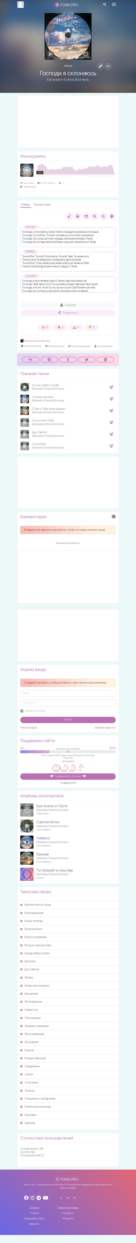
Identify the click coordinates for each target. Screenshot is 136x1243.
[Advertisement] (68, 122)
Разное (27, 1050)
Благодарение (32, 913)
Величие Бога (31, 929)
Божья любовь (31, 921)
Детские (27, 961)
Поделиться (68, 312)
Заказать (34, 1224)
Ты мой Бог (39, 444)
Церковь (27, 1123)
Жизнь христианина (34, 985)
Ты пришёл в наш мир (54, 870)
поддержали (68, 783)
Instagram (68, 1213)
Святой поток (47, 822)
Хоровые (28, 1115)
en (74, 1197)
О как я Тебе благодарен (48, 408)
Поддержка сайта (34, 1218)
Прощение (29, 1042)
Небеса (43, 838)
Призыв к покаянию (34, 1026)
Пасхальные (30, 1018)
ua (67, 1197)
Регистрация (28, 727)
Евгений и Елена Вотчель (68, 79)
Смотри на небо (42, 397)
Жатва (26, 977)
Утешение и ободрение (37, 1098)
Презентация (42, 204)
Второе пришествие (35, 945)
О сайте (34, 1213)
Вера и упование (33, 937)
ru (61, 1197)
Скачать (68, 305)
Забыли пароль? (105, 727)
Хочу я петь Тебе (43, 420)
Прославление (32, 1034)
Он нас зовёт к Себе (45, 385)
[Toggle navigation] (114, 4)
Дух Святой (39, 432)
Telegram (68, 1218)
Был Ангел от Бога (51, 806)
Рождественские (33, 1058)
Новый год (28, 1009)
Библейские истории (35, 904)
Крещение (29, 993)
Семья (26, 1074)
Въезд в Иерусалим (34, 953)
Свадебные (29, 1066)
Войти (68, 719)
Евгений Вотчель (30, 187)
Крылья (42, 854)
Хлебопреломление (35, 1106)
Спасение (29, 1082)
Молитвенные (31, 1001)
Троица (27, 1090)
